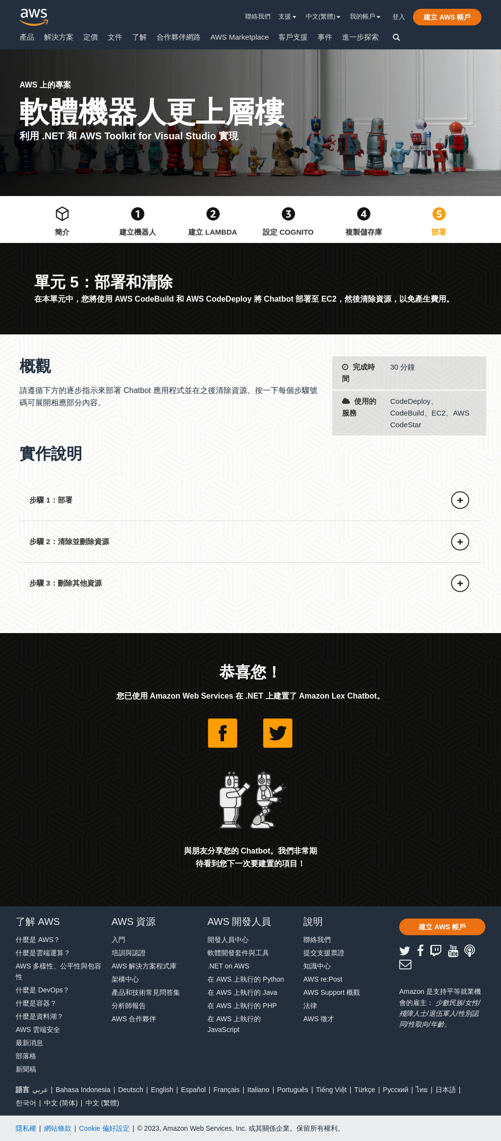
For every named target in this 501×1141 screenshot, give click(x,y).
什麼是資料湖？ (40, 1016)
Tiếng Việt (331, 1090)
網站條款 (57, 1128)
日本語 (445, 1090)
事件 (325, 37)
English (162, 1090)
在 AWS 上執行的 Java (242, 992)
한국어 (26, 1103)
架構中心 (125, 979)
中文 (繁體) (102, 1103)
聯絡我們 (258, 16)
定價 (90, 37)
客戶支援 (293, 37)
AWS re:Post (322, 979)
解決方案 (58, 37)
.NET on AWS (228, 966)
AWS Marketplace (239, 37)
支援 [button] (287, 16)
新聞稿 (26, 1069)
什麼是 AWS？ (38, 940)
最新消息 (29, 1043)
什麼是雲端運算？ (43, 953)
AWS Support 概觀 (331, 992)
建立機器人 (137, 232)
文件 (115, 37)
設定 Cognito (288, 232)
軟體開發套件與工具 (238, 953)
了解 (139, 37)
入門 (118, 940)
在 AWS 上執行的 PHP (242, 1005)
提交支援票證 (323, 953)
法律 (310, 1005)
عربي (40, 1090)
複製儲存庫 (363, 232)
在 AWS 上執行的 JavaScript (234, 1024)
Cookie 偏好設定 (104, 1128)
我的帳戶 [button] (365, 16)
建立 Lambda (212, 232)
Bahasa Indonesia (83, 1090)
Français (226, 1090)
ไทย (422, 1090)
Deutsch (130, 1090)
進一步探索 (360, 37)
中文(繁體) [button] (323, 16)
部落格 (26, 1056)
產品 (27, 37)
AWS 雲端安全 (38, 1029)
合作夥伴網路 (179, 37)
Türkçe (364, 1090)
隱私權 (26, 1128)
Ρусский (396, 1090)
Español (193, 1090)
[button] (447, 17)
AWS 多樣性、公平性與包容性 (58, 971)
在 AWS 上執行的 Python (245, 979)
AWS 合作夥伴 (134, 1019)
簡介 (62, 232)
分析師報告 (129, 1005)
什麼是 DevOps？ (42, 990)
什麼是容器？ (36, 1003)
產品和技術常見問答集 (146, 992)
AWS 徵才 (318, 1019)
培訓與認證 (129, 953)
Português (292, 1090)
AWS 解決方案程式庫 (144, 966)
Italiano (259, 1090)
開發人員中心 (228, 940)
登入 (398, 17)
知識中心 (317, 966)
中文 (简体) (61, 1103)
